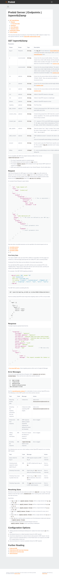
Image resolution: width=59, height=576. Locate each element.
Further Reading (13, 32)
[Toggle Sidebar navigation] (8, 6)
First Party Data (16, 23)
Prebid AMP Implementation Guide (32, 36)
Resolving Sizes (15, 28)
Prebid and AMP (13, 547)
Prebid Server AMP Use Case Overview (19, 548)
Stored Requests (14, 552)
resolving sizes (39, 85)
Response (13, 25)
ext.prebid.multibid (14, 250)
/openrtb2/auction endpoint (18, 390)
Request (13, 22)
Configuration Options (15, 30)
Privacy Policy (44, 572)
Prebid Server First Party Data (17, 550)
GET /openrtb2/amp (14, 20)
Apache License (17, 572)
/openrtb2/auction (38, 54)
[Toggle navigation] (52, 2)
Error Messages (14, 27)
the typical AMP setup (14, 367)
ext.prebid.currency (14, 246)
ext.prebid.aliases (14, 248)
